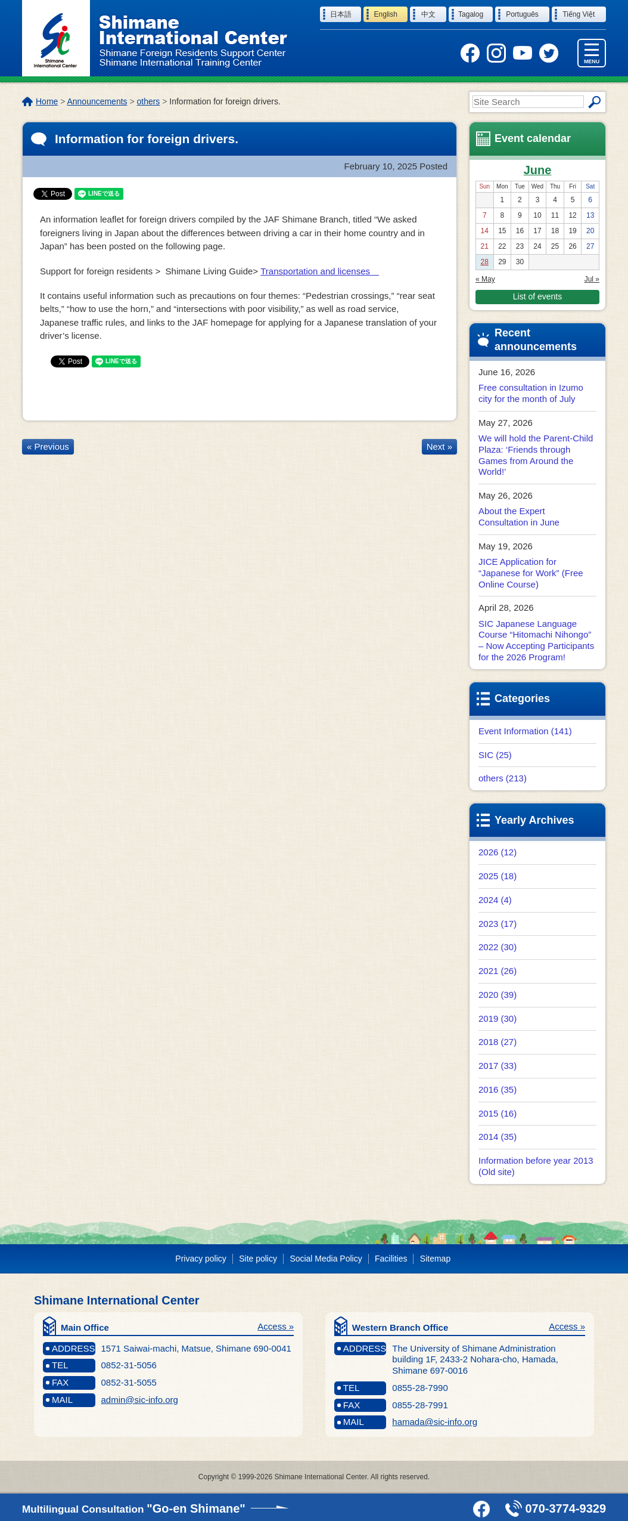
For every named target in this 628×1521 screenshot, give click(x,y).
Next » (439, 446)
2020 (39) (497, 995)
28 (485, 262)
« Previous (48, 446)
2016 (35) (497, 1089)
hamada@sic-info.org (434, 1422)
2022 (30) (497, 947)
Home (47, 101)
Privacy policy (200, 1258)
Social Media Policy (326, 1258)
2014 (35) (497, 1137)
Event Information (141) (525, 731)
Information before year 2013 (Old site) (535, 1166)
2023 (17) (497, 924)
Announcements (97, 101)
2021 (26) (497, 971)
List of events (537, 296)
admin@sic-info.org (139, 1400)
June (538, 170)
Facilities (391, 1258)
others (148, 101)
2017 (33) (497, 1066)
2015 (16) (497, 1113)
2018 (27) (497, 1042)
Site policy (258, 1258)
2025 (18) (497, 876)
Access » (275, 1326)
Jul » (592, 279)
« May (485, 279)
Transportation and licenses (319, 271)
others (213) (502, 778)
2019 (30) (497, 1018)
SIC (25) (495, 755)
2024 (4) (495, 900)
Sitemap (435, 1258)
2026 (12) (497, 852)
